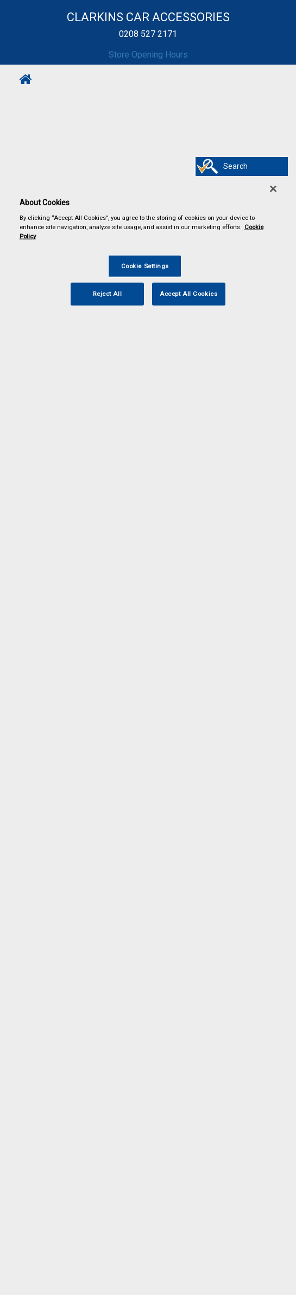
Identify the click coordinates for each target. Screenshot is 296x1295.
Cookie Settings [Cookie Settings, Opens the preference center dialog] (145, 265)
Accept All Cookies (188, 294)
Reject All (107, 294)
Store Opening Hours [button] (148, 54)
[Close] (273, 188)
